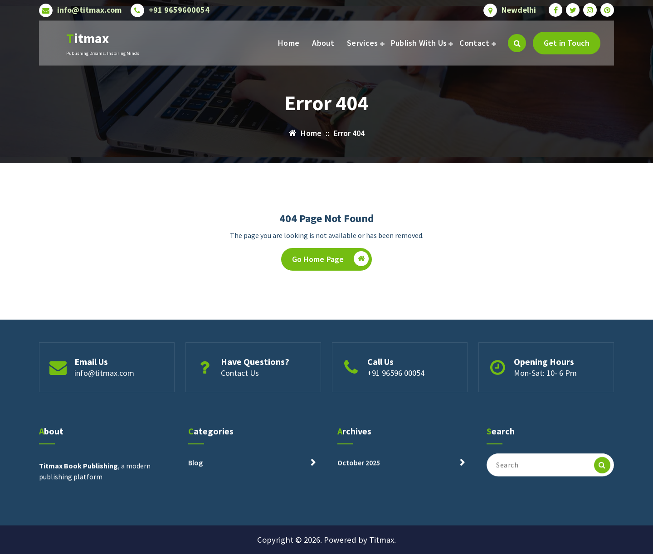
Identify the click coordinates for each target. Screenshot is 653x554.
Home (288, 43)
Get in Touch (567, 43)
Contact (474, 43)
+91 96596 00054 (395, 399)
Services (362, 43)
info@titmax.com (89, 8)
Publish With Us (419, 43)
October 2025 (358, 495)
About (323, 43)
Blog (195, 495)
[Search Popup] (517, 43)
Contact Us (240, 399)
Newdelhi (519, 8)
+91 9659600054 (179, 8)
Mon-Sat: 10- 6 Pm (545, 399)
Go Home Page (330, 266)
